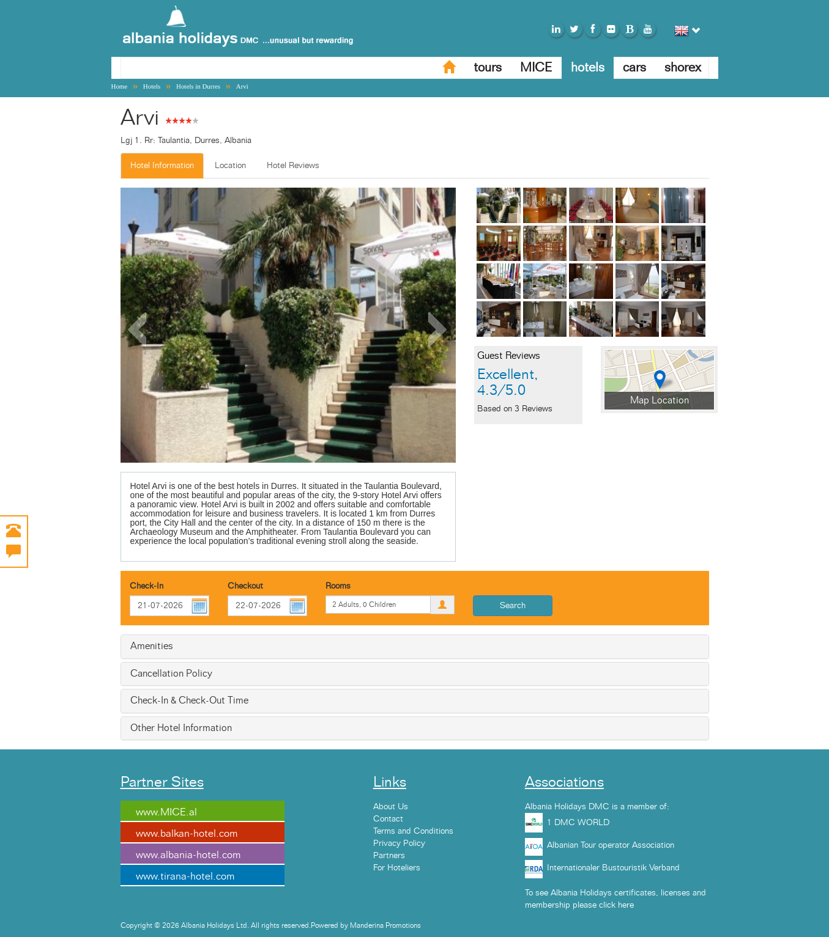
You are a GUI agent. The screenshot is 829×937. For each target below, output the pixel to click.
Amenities (151, 646)
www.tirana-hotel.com (185, 876)
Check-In (146, 586)
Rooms (338, 586)
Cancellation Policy (171, 673)
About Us (390, 807)
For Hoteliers (396, 868)
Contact (388, 819)
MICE (536, 67)
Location (230, 165)
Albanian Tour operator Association (610, 845)
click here (616, 905)
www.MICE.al (166, 812)
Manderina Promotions (385, 925)
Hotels (151, 86)
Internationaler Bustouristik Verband (613, 868)
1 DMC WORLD (578, 822)
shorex (682, 67)
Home (119, 86)
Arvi (242, 86)
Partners (389, 855)
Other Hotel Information (181, 728)
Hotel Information (162, 165)
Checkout (245, 586)
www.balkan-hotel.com (186, 834)
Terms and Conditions (413, 831)
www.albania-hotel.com (188, 855)
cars (634, 67)
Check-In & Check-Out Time (189, 700)
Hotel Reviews (293, 165)
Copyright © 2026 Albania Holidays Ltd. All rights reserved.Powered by (235, 925)
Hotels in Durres (198, 86)
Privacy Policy (399, 843)
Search (513, 605)
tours (488, 67)
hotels (587, 67)
